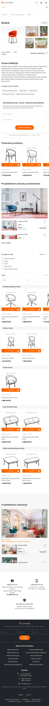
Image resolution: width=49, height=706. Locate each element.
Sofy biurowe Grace (8, 94)
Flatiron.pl (4, 14)
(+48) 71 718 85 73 (26, 680)
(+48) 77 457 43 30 (26, 678)
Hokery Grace (23, 90)
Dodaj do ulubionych (39, 53)
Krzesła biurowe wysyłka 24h (13, 664)
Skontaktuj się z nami (15, 701)
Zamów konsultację (24, 127)
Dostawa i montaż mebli (12, 699)
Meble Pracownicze (13, 652)
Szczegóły (11, 309)
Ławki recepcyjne (36, 658)
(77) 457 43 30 (33, 587)
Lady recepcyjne (13, 658)
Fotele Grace (33, 90)
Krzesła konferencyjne (17, 14)
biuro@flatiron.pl (12, 594)
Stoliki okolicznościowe (9, 269)
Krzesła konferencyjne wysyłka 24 (36, 652)
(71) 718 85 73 (32, 589)
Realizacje (25, 699)
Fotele (4, 264)
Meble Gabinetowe (13, 649)
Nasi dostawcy (36, 699)
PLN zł (28, 695)
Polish (20, 695)
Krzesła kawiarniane (36, 655)
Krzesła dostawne (8, 258)
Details (11, 165)
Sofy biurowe (6, 266)
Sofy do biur (36, 661)
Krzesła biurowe (13, 661)
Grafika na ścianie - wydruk (33, 701)
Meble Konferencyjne (12, 655)
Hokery (4, 261)
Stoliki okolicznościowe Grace (25, 94)
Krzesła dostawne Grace (9, 90)
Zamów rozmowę (24, 637)
